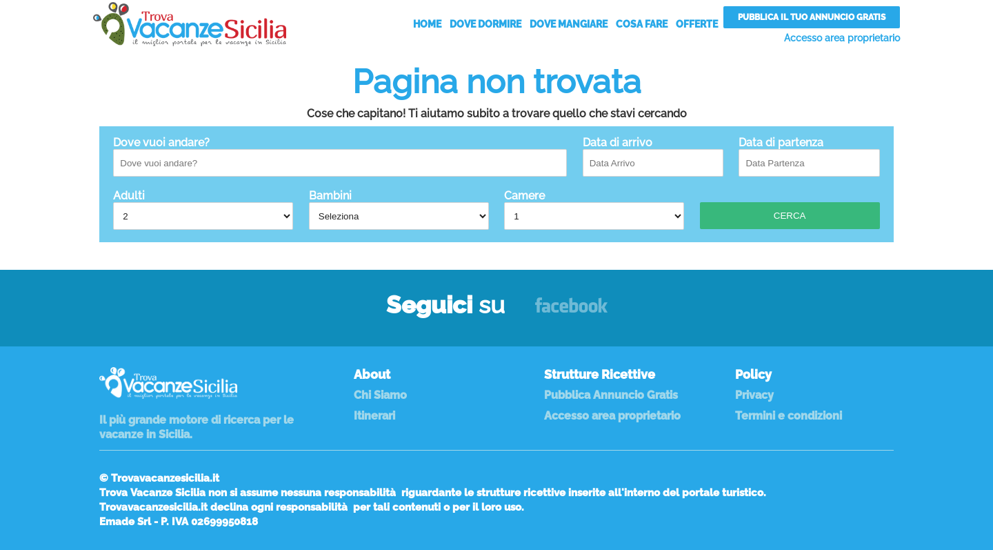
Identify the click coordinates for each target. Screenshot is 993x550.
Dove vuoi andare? (340, 156)
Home (427, 24)
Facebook (571, 311)
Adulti (203, 209)
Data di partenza (809, 156)
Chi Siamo (380, 395)
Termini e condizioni (788, 415)
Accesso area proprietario (842, 37)
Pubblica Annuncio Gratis (611, 395)
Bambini (399, 209)
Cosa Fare (642, 24)
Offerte (697, 24)
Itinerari (374, 415)
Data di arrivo (653, 156)
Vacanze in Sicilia (189, 24)
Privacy (754, 395)
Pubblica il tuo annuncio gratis (811, 17)
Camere (594, 209)
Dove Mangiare (569, 24)
